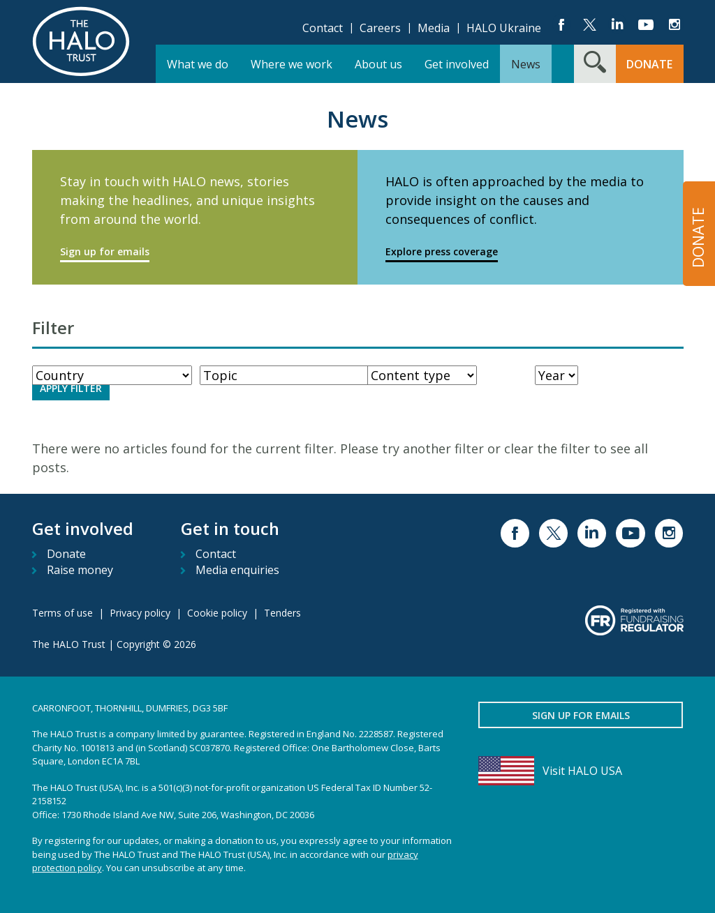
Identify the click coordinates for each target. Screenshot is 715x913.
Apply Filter (71, 388)
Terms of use (62, 612)
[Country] (112, 375)
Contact (322, 28)
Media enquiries (237, 570)
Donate (66, 553)
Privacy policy (140, 612)
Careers (380, 28)
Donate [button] (649, 64)
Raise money (80, 570)
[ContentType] (422, 375)
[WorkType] (292, 375)
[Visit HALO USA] (580, 770)
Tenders (282, 612)
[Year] (556, 375)
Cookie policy (217, 612)
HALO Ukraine (503, 28)
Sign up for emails (104, 251)
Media (434, 28)
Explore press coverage (441, 251)
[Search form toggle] (595, 64)
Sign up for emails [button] (581, 715)
